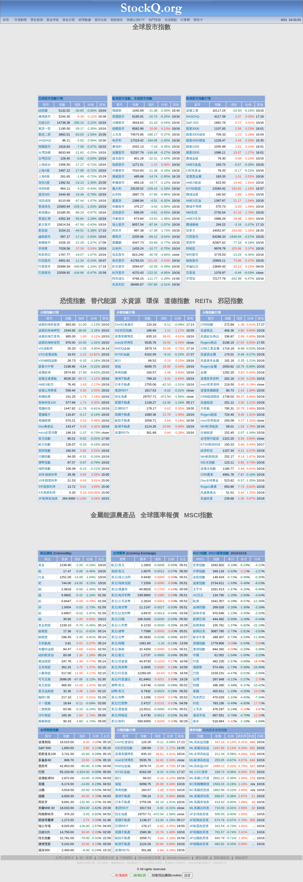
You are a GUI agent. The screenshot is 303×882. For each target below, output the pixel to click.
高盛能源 (207, 402)
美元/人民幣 (119, 625)
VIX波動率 (45, 348)
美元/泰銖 (118, 649)
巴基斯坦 (44, 272)
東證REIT (121, 390)
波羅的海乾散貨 (49, 324)
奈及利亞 (118, 284)
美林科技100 (47, 402)
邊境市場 (199, 715)
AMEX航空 (45, 384)
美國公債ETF (136, 20)
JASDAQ (44, 140)
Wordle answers (178, 857)
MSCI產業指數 (219, 553)
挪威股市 (118, 176)
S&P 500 (192, 122)
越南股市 (44, 236)
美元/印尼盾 (119, 673)
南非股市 (118, 260)
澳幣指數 (44, 462)
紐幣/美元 (118, 691)
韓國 (196, 685)
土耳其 (116, 134)
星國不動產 (122, 402)
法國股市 (118, 122)
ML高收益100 (198, 766)
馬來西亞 (44, 254)
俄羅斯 (116, 110)
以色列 (116, 248)
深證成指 (44, 200)
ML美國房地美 (199, 802)
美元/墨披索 (119, 709)
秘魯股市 (192, 260)
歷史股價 (37, 20)
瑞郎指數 (44, 468)
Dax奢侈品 (45, 426)
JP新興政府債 (199, 820)
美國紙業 (44, 396)
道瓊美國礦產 (210, 390)
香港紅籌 (44, 218)
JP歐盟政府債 (199, 826)
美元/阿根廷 (119, 715)
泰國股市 (44, 242)
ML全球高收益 (199, 754)
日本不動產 (122, 384)
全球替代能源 (210, 438)
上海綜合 (44, 164)
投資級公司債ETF (175, 862)
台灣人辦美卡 (64, 857)
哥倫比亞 (192, 266)
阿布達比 (118, 278)
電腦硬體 (44, 420)
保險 (118, 366)
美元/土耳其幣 (121, 601)
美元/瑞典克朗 (121, 583)
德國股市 (118, 128)
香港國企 (44, 212)
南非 (196, 721)
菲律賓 (43, 248)
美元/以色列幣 (121, 613)
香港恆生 (44, 206)
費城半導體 (193, 206)
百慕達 (190, 272)
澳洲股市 (44, 116)
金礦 (204, 372)
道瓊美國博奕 (124, 336)
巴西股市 (192, 236)
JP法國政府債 (199, 838)
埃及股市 (118, 254)
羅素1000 (192, 146)
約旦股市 (118, 266)
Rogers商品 (209, 342)
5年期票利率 (46, 486)
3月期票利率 (46, 492)
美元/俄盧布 (119, 589)
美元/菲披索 (119, 661)
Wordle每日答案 (149, 857)
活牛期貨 (44, 715)
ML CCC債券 (198, 772)
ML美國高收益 (199, 748)
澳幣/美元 (118, 685)
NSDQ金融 (122, 348)
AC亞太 (198, 595)
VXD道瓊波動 (47, 354)
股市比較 (101, 20)
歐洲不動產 (122, 426)
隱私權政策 (221, 857)
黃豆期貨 (44, 685)
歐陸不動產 (122, 420)
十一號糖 (44, 703)
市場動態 (20, 20)
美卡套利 (103, 862)
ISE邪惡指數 (123, 330)
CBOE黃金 (193, 170)
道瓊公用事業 (47, 390)
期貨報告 (117, 20)
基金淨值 (52, 20)
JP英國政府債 (199, 832)
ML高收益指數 (199, 742)
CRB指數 (207, 324)
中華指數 (199, 571)
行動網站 (126, 857)
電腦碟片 (44, 414)
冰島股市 (118, 212)
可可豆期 (44, 679)
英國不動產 (122, 414)
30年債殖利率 (47, 474)
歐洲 (196, 601)
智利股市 (192, 254)
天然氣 (205, 408)
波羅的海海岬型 (49, 330)
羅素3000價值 (195, 140)
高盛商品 (207, 330)
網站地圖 (202, 857)
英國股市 (118, 116)
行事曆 (185, 20)
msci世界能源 (210, 420)
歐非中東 (199, 637)
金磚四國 (199, 607)
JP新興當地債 (48, 498)
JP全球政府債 (199, 814)
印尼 (196, 703)
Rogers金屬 (209, 366)
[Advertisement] (151, 63)
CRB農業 (207, 474)
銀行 (118, 360)
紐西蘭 (43, 110)
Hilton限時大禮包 (152, 862)
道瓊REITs (122, 432)
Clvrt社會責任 (124, 324)
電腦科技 (44, 408)
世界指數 (199, 565)
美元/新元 (118, 655)
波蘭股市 (118, 152)
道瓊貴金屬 (193, 176)
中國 (196, 655)
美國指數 (199, 643)
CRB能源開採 (210, 396)
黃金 (41, 565)
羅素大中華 (46, 366)
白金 (41, 577)
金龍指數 (199, 577)
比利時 (116, 194)
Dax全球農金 (209, 480)
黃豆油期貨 (46, 691)
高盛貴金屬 (208, 354)
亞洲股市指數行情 (50, 98)
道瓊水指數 (208, 468)
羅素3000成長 (195, 134)
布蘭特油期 (46, 649)
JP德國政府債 (199, 844)
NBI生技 (191, 212)
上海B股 (44, 176)
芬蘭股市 (118, 170)
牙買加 (190, 278)
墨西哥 (190, 242)
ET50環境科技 (210, 444)
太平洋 (197, 589)
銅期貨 (43, 637)
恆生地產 (121, 396)
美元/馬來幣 (119, 667)
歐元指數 (44, 444)
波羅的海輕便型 (49, 342)
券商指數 (121, 372)
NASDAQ (192, 116)
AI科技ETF (220, 862)
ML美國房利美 (199, 796)
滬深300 (44, 194)
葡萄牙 (116, 236)
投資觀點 (171, 20)
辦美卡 (198, 20)
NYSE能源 (193, 188)
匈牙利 (116, 140)
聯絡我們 (241, 857)
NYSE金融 (122, 354)
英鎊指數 (44, 450)
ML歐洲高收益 (199, 760)
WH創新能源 (209, 456)
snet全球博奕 (124, 342)
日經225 (44, 122)
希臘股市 (118, 182)
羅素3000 (192, 128)
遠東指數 (199, 583)
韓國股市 (44, 146)
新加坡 (43, 230)
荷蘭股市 (118, 206)
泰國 (196, 691)
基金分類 (68, 20)
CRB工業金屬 (210, 348)
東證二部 (44, 134)
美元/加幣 (118, 697)
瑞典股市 (118, 164)
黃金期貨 (44, 625)
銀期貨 (43, 631)
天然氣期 (44, 643)
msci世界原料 (210, 384)
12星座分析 (106, 857)
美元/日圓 (118, 619)
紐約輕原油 (46, 655)
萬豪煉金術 (117, 862)
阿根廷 (190, 248)
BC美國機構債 (199, 784)
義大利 (116, 188)
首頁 (6, 20)
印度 (196, 661)
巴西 (196, 673)
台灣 (196, 679)
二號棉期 (44, 709)
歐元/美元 (118, 565)
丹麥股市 (118, 218)
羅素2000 (192, 152)
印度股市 (44, 266)
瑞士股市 (118, 224)
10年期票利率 (47, 480)
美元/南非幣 (119, 607)
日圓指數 (44, 456)
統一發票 (86, 857)
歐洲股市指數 (121, 98)
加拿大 (190, 230)
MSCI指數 (200, 553)
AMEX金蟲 (193, 164)
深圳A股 (44, 182)
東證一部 (44, 128)
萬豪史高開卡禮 (86, 862)
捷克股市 (118, 158)
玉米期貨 (44, 667)
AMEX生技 (193, 218)
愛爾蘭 (116, 242)
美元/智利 (118, 721)
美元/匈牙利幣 (121, 595)
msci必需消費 (47, 432)
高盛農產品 (208, 492)
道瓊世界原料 (210, 378)
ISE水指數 (208, 462)
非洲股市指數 (143, 98)
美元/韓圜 (118, 643)
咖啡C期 (44, 697)
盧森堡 (116, 200)
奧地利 (116, 146)
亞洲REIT (121, 408)
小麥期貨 (44, 673)
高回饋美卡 (133, 862)
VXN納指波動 (47, 360)
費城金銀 (192, 158)
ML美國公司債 (199, 778)
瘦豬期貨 (44, 721)
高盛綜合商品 (210, 336)
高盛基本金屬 (210, 360)
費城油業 (192, 194)
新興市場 (199, 613)
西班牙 (116, 230)
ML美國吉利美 (199, 808)
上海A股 (44, 170)
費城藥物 (192, 224)
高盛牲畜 (207, 498)
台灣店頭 (44, 158)
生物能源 (207, 432)
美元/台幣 (118, 637)
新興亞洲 (199, 619)
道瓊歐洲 (44, 372)
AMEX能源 (193, 182)
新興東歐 (199, 625)
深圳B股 (44, 188)
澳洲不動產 (122, 378)
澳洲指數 (199, 649)
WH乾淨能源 (209, 426)
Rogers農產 (209, 486)
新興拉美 (199, 631)
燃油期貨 (44, 661)
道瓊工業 (192, 110)
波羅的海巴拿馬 (49, 336)
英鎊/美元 (118, 571)
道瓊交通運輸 (47, 378)
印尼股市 (44, 260)
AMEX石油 (193, 200)
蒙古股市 (44, 224)
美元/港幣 (118, 631)
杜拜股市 (118, 272)
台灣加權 (44, 152)
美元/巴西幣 (119, 703)
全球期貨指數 (49, 730)
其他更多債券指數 (215, 730)
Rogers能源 (209, 414)
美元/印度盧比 (121, 679)
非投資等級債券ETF (199, 862)
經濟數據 (85, 20)
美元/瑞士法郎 (121, 577)
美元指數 (44, 438)
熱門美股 (155, 20)
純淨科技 (207, 450)
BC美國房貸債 (199, 790)
